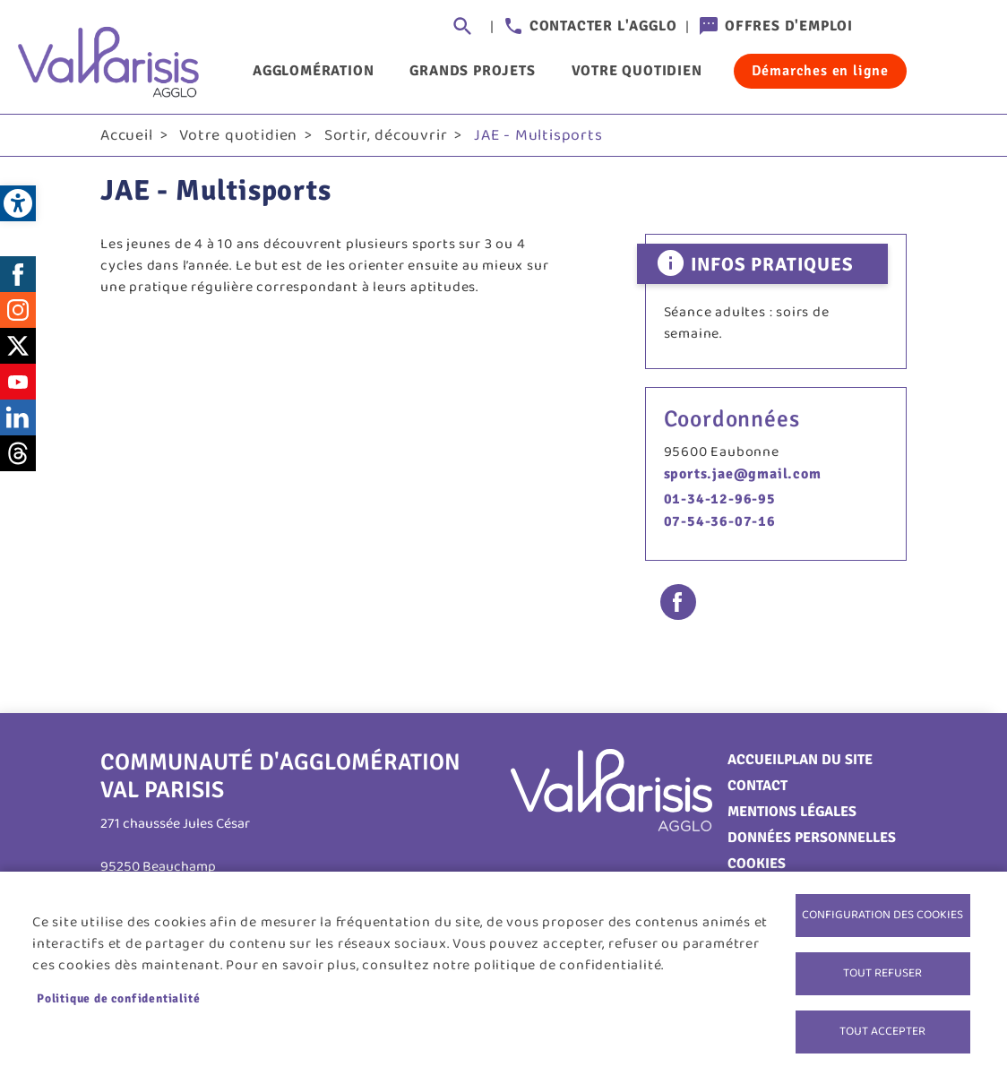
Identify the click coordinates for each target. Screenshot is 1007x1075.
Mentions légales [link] (791, 812)
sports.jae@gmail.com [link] (743, 474)
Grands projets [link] (472, 71)
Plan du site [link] (828, 760)
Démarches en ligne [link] (820, 71)
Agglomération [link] (313, 71)
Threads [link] (18, 453)
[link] (18, 203)
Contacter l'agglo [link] (603, 26)
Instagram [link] (18, 310)
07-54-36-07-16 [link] (720, 521)
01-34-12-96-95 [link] (720, 499)
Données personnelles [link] (811, 838)
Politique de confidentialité (118, 998)
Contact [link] (757, 786)
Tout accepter (882, 1031)
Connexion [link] (889, 27)
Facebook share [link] (678, 602)
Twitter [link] (18, 346)
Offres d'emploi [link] (789, 26)
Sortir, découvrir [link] (386, 135)
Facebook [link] (18, 274)
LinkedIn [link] (18, 417)
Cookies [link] (756, 864)
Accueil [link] (126, 135)
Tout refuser (882, 973)
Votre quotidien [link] (637, 71)
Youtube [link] (18, 382)
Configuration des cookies (882, 914)
